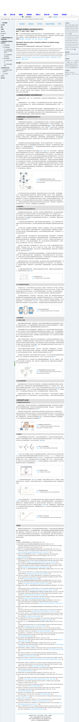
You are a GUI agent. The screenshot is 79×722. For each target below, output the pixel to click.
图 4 (39, 416)
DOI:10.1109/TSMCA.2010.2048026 (32, 616)
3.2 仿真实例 (5, 73)
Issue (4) (19, 19)
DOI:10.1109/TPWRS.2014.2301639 (36, 709)
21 (29, 250)
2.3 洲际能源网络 (6, 58)
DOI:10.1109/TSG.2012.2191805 (30, 655)
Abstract (3, 31)
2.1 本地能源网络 (6, 45)
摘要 (2, 27)
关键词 (2, 29)
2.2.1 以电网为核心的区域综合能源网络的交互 (8, 51)
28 (34, 345)
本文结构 (3, 25)
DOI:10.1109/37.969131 (23, 557)
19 (28, 218)
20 (42, 242)
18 (27, 218)
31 (54, 356)
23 (61, 260)
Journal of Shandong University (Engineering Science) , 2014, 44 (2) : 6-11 (34, 552)
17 (34, 146)
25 (31, 300)
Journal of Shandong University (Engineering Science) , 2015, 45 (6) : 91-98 (39, 679)
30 (51, 351)
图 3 (51, 359)
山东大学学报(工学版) (5, 19)
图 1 (40, 150)
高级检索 (55, 16)
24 (60, 292)
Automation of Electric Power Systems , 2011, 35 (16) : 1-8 (44, 611)
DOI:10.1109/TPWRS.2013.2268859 (25, 636)
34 (58, 388)
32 (26, 388)
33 (57, 388)
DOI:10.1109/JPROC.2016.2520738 (25, 670)
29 (36, 345)
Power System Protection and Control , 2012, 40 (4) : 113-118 (36, 583)
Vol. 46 (15, 19)
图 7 (19, 479)
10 (48, 126)
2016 (12, 19)
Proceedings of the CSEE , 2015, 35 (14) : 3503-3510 (37, 573)
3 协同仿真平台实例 (5, 67)
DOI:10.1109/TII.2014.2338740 (46, 619)
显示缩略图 (4, 22)
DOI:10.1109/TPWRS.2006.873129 (39, 665)
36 (38, 408)
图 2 (35, 300)
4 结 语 (2, 75)
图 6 (19, 454)
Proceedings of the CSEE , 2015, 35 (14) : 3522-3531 (35, 626)
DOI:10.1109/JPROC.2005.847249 (31, 578)
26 (62, 302)
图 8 (19, 499)
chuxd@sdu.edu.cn (74, 67)
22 (30, 250)
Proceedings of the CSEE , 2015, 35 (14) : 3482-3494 (34, 594)
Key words (3, 33)
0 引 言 (2, 35)
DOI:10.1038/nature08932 (45, 694)
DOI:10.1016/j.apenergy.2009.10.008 (56, 649)
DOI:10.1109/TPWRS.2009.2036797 (43, 631)
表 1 (30, 270)
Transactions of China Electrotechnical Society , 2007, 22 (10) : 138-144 (41, 562)
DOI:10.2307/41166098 (35, 685)
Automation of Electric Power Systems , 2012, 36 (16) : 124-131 (35, 567)
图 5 (42, 440)
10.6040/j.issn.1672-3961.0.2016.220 (36, 19)
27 (54, 340)
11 (23, 130)
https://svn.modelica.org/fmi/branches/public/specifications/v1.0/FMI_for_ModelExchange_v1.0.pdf (40, 659)
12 (44, 134)
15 (32, 146)
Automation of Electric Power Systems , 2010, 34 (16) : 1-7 (51, 603)
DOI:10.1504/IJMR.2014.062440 (25, 690)
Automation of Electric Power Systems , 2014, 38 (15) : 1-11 (42, 590)
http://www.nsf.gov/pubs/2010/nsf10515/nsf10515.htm (35, 598)
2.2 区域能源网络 (6, 47)
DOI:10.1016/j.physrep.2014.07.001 (42, 700)
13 (62, 138)
